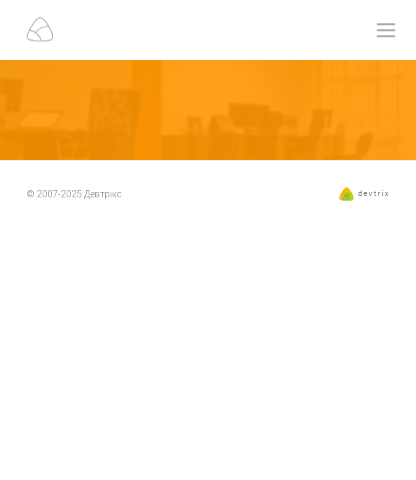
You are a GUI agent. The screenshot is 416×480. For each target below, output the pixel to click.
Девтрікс (103, 194)
